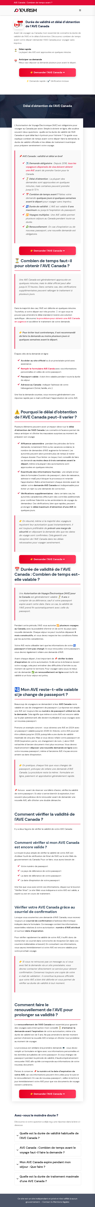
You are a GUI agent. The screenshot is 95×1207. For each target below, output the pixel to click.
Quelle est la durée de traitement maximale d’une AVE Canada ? (48, 1179)
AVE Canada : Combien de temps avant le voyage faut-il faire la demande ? (46, 1150)
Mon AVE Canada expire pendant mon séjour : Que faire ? (44, 1164)
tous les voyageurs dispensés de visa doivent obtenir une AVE (51, 167)
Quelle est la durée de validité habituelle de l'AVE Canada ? (48, 1135)
